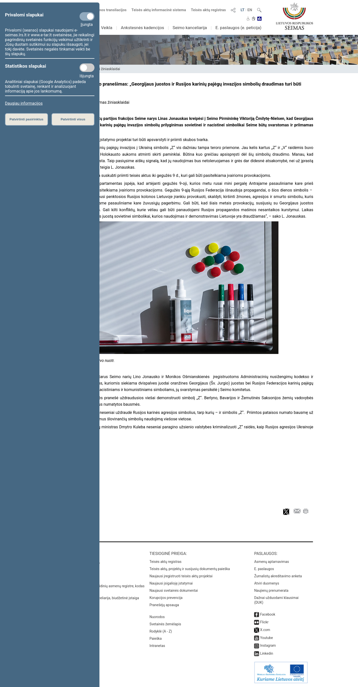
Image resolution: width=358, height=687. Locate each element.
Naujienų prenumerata (271, 590)
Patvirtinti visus (73, 119)
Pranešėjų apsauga (164, 605)
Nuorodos (157, 617)
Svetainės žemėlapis (165, 624)
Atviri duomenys (266, 583)
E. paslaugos (264, 569)
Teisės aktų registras (208, 10)
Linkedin (266, 653)
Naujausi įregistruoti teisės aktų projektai (181, 576)
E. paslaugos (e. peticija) (238, 27)
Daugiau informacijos (24, 103)
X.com (265, 630)
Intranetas (157, 646)
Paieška (155, 638)
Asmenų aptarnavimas (271, 562)
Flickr (264, 622)
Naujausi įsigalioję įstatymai (171, 583)
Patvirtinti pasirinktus (26, 119)
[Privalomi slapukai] (87, 16)
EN (249, 10)
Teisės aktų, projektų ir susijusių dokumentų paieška (189, 569)
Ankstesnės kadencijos (142, 27)
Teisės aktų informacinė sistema (159, 10)
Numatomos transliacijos (103, 10)
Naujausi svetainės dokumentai (173, 590)
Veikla (106, 27)
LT (243, 10)
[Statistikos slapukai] (87, 67)
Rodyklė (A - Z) (160, 631)
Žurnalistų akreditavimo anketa (278, 576)
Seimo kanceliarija (190, 27)
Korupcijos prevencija (165, 598)
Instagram (268, 645)
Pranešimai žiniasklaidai (101, 69)
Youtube (266, 638)
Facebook (267, 614)
